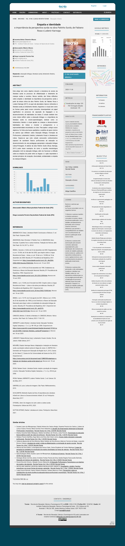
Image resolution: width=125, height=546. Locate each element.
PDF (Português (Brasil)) (72, 91)
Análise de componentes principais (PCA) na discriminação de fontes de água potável (101, 307)
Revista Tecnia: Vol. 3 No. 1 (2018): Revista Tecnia (41, 454)
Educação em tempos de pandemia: (27, 475)
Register (94, 6)
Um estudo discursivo (101, 176)
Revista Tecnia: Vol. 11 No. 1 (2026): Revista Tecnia (67, 483)
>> (27, 494)
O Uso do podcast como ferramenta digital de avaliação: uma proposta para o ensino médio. (101, 265)
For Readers (102, 115)
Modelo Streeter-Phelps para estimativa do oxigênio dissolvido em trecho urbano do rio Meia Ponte (101, 255)
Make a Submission (102, 34)
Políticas (55, 27)
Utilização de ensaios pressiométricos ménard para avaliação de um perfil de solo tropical (101, 274)
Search (107, 27)
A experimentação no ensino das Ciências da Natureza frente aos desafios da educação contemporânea (101, 196)
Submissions (33, 27)
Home (14, 27)
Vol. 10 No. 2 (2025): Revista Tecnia (37, 34)
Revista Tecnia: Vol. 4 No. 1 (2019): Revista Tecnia (61, 450)
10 (24, 494)
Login (105, 6)
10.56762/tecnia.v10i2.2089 (22, 83)
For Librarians (101, 121)
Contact (66, 27)
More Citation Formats (73, 168)
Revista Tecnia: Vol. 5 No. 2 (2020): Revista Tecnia (56, 475)
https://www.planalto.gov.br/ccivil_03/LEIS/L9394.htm (30, 291)
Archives (21, 34)
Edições (22, 27)
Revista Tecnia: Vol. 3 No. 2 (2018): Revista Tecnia (50, 446)
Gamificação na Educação (101, 229)
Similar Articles (19, 437)
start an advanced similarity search (33, 499)
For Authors (102, 118)
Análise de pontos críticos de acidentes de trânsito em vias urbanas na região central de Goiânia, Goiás (102, 298)
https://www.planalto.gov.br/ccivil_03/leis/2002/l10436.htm (32, 306)
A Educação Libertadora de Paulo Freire (102, 181)
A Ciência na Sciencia (58, 469)
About (44, 27)
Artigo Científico (70, 206)
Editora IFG (77, 27)
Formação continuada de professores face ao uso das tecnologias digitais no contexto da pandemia (102, 317)
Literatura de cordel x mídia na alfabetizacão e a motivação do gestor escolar (51, 458)
